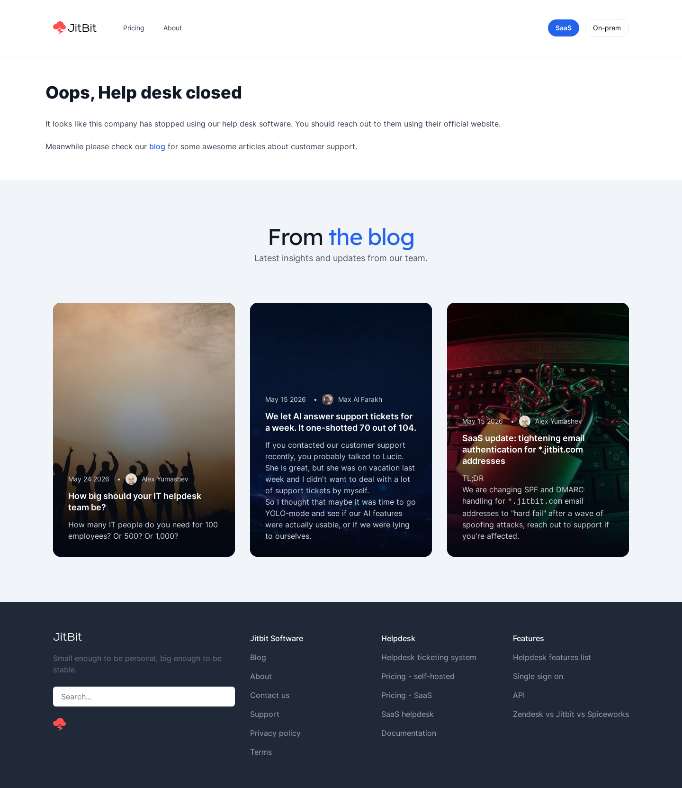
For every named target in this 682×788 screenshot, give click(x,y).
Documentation (408, 733)
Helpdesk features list (552, 657)
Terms (261, 752)
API (519, 695)
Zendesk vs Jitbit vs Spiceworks (571, 714)
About (172, 28)
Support (264, 714)
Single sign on (538, 676)
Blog (258, 657)
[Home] (75, 28)
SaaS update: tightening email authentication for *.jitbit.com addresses (523, 449)
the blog (371, 236)
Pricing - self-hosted (418, 676)
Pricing (133, 28)
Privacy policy (275, 733)
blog (157, 146)
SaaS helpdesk (407, 714)
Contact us (269, 695)
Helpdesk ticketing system (428, 657)
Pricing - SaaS (406, 695)
